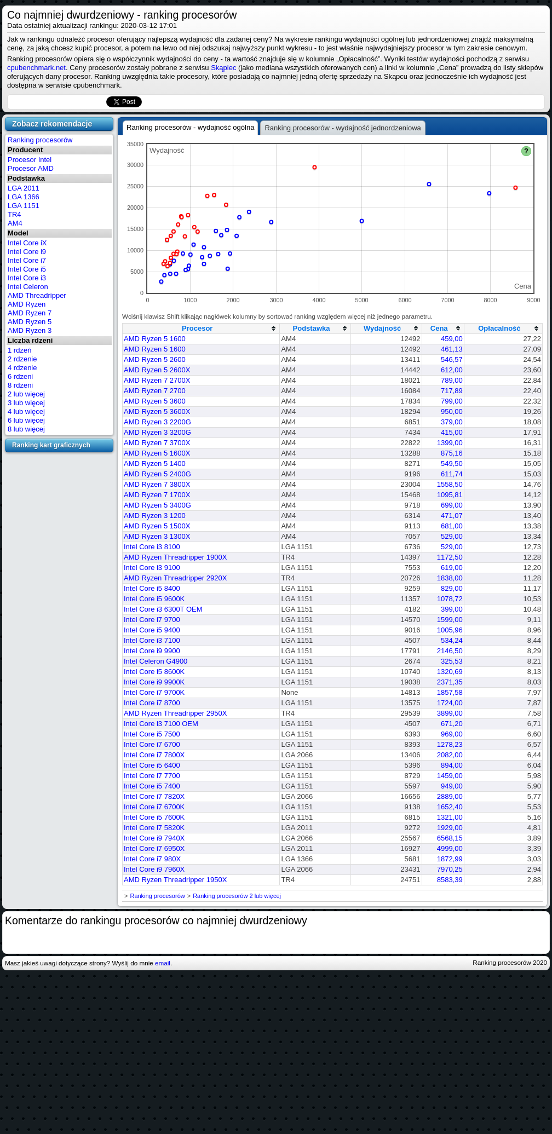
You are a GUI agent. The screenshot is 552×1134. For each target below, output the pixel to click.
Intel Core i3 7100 (152, 640)
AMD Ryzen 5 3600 (155, 401)
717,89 (452, 391)
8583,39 (450, 880)
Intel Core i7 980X (152, 859)
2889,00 (450, 796)
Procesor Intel (29, 160)
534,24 (452, 640)
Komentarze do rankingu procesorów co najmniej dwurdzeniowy (156, 920)
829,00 (452, 588)
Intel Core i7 (27, 260)
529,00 (452, 536)
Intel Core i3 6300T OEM (163, 609)
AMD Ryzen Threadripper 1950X (175, 880)
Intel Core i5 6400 (152, 765)
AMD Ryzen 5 (29, 322)
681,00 (452, 526)
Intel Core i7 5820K (154, 828)
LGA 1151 (23, 206)
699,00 (452, 505)
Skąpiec (223, 68)
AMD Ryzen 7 (29, 313)
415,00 (452, 432)
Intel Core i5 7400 (152, 786)
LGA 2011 (23, 188)
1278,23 (450, 744)
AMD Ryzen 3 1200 (155, 515)
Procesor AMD (31, 168)
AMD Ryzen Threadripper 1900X (175, 557)
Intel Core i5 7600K (154, 817)
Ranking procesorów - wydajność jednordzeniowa (342, 128)
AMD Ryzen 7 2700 (155, 391)
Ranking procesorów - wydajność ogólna (190, 127)
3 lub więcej (26, 403)
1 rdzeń (19, 350)
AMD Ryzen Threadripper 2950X (175, 713)
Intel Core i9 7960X (154, 869)
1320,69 (450, 671)
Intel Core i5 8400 (152, 588)
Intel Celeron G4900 (155, 661)
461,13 (452, 349)
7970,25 (450, 869)
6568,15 (450, 838)
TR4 (14, 214)
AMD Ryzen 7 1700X (157, 495)
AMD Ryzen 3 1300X (157, 536)
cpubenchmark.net (36, 68)
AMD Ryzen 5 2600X (157, 370)
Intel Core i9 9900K (154, 682)
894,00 (452, 765)
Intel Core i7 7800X (154, 755)
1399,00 (450, 443)
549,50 (452, 463)
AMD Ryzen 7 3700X (157, 443)
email (162, 962)
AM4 (15, 223)
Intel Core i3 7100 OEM (161, 723)
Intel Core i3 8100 (152, 547)
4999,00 (450, 848)
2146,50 (450, 651)
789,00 (452, 380)
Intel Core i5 (27, 269)
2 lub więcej (26, 394)
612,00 (452, 370)
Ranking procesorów (40, 140)
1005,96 (450, 630)
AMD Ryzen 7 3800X (157, 484)
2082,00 (450, 755)
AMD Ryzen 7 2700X (157, 380)
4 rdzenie (22, 368)
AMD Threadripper (37, 295)
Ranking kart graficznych (51, 445)
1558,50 (450, 484)
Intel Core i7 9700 (152, 619)
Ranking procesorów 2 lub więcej (237, 896)
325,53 (452, 661)
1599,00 (450, 619)
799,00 (452, 401)
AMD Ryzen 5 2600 (155, 359)
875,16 (452, 453)
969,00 (452, 734)
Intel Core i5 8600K (154, 671)
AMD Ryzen (26, 304)
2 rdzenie (22, 359)
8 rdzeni (20, 385)
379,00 (452, 422)
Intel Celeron (28, 287)
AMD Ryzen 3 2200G (157, 422)
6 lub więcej (26, 420)
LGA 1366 (23, 197)
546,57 (452, 359)
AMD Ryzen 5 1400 (155, 463)
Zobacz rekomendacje (52, 123)
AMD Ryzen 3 (29, 330)
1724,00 (450, 703)
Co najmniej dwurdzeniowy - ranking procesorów (122, 15)
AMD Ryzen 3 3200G (157, 432)
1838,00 (450, 578)
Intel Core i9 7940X (154, 838)
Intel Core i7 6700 (152, 744)
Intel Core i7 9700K (154, 692)
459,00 (452, 339)
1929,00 (450, 828)
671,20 (452, 723)
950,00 (452, 411)
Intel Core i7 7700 (152, 776)
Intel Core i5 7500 (152, 734)
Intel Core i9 (27, 251)
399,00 (452, 609)
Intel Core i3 (27, 278)
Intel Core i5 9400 (152, 630)
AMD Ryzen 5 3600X (157, 411)
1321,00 (450, 817)
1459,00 (450, 776)
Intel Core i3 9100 (152, 567)
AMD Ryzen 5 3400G (157, 505)
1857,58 (450, 692)
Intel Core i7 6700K (154, 807)
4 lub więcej (26, 411)
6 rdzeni (20, 376)
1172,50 (450, 557)
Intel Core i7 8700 (152, 703)
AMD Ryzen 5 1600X (157, 453)
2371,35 (450, 682)
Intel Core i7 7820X (154, 796)
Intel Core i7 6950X (154, 848)
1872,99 (450, 859)
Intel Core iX (27, 243)
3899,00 (450, 713)
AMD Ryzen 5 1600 (155, 339)
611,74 (452, 474)
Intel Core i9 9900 (152, 651)
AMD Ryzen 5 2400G (157, 474)
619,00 (452, 567)
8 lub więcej (26, 429)
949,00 (452, 786)
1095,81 (450, 495)
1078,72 (450, 599)
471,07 (452, 515)
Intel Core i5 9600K (154, 599)
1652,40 (450, 807)
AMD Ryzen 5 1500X (157, 526)
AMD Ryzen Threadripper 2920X (175, 578)
